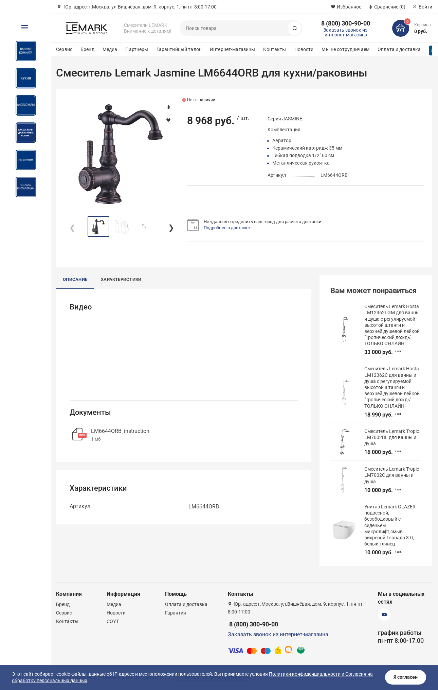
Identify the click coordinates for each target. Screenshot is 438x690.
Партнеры (136, 49)
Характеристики (121, 279)
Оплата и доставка (399, 49)
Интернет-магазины (232, 49)
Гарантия (175, 613)
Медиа (110, 49)
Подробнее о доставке (227, 227)
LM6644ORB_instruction (120, 431)
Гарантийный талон (179, 49)
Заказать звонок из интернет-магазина (345, 32)
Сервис (64, 49)
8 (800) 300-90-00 (345, 23)
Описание (75, 279)
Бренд (87, 49)
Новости (304, 49)
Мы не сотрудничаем (345, 49)
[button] (171, 226)
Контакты (274, 49)
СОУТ (113, 621)
